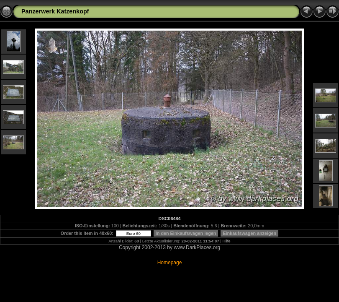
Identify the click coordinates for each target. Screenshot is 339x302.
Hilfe (227, 241)
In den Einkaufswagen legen (186, 233)
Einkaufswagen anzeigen (249, 233)
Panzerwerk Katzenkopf (55, 11)
